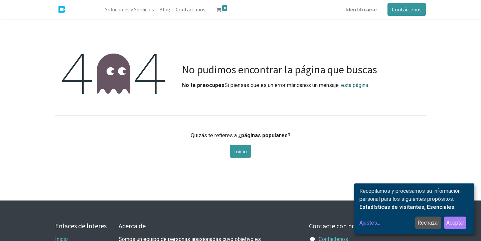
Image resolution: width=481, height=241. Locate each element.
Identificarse (361, 9)
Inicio (240, 151)
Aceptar (455, 223)
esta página (354, 85)
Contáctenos (407, 9)
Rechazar (428, 223)
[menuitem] (129, 9)
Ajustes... (369, 223)
